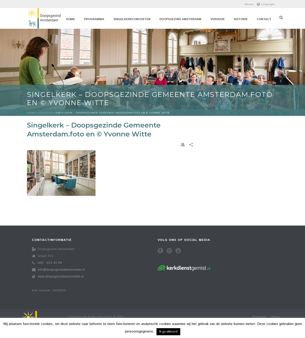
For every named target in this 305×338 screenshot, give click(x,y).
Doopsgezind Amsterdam (180, 19)
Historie (241, 19)
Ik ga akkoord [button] (168, 332)
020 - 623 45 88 (50, 263)
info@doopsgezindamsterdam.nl (61, 270)
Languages (266, 4)
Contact (264, 19)
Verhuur (217, 19)
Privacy (275, 317)
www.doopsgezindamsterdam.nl (61, 276)
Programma (94, 19)
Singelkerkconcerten (131, 19)
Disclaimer (259, 317)
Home (70, 19)
